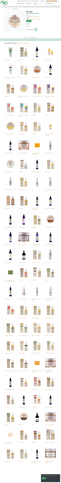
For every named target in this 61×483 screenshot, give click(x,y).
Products (41, 3)
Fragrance (47, 6)
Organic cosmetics (20, 3)
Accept (44, 478)
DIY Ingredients (56, 6)
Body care (5, 6)
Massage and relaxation (27, 6)
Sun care (34, 6)
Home (5, 8)
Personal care (15, 6)
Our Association (48, 3)
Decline (48, 478)
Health (51, 6)
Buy (29, 21)
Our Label (35, 3)
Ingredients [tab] (26, 37)
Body (27, 11)
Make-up (38, 6)
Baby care (43, 6)
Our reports (28, 3)
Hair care (20, 6)
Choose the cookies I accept (46, 480)
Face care (10, 6)
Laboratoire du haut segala (23, 43)
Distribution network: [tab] (33, 37)
